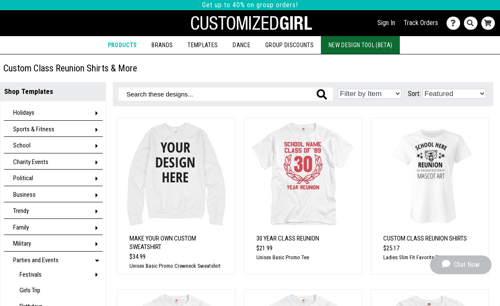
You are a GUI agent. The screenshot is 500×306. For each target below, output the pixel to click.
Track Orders (421, 23)
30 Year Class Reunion (287, 238)
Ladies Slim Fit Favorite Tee (413, 257)
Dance (241, 45)
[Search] (472, 23)
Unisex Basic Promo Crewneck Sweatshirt (175, 266)
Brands (162, 45)
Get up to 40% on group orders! (250, 5)
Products (122, 45)
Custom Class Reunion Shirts (425, 238)
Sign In (386, 23)
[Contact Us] (455, 23)
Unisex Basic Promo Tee (282, 257)
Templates (203, 45)
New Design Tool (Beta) (360, 45)
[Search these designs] (225, 94)
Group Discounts (289, 45)
